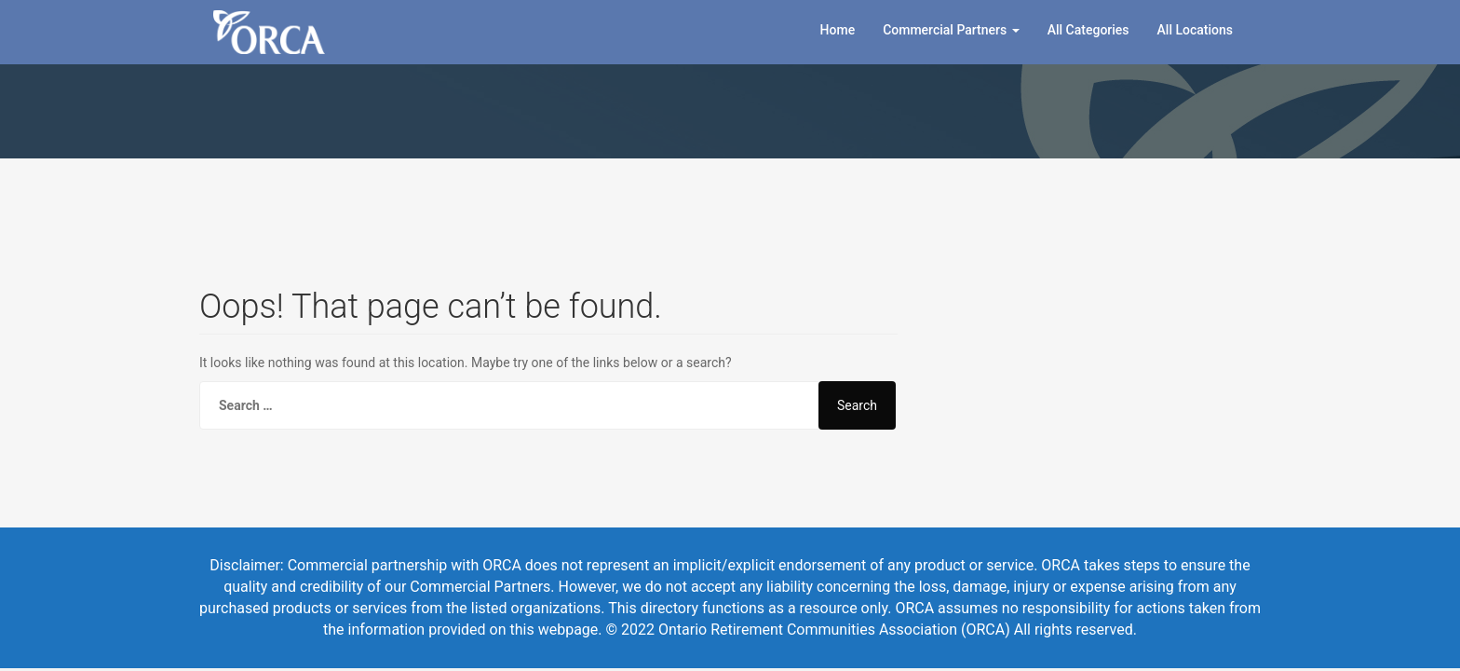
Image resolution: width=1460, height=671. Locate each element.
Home (838, 29)
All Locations (1195, 29)
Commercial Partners (951, 29)
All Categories (1088, 29)
